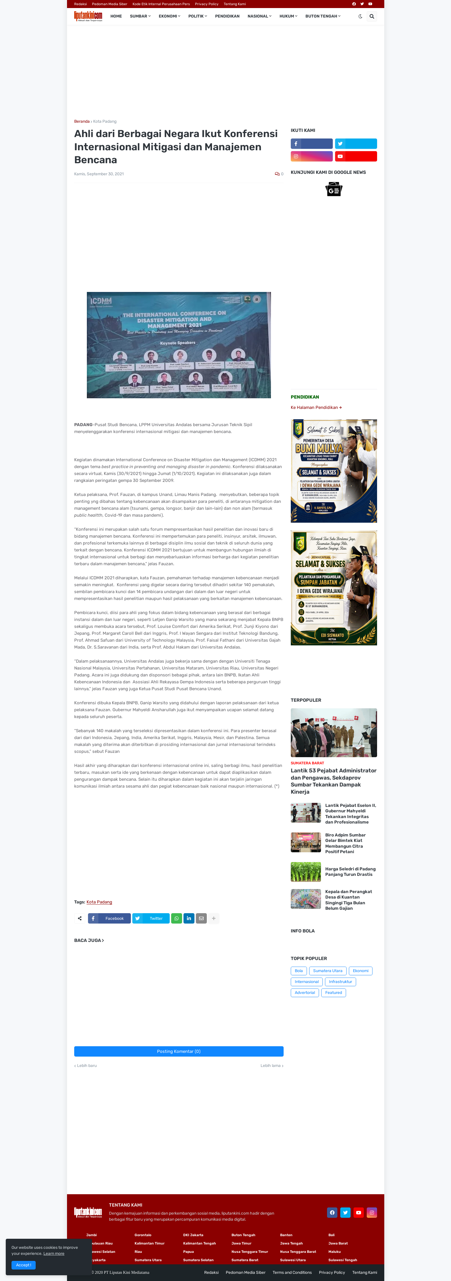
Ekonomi (360, 970)
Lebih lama (271, 1066)
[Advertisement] (225, 72)
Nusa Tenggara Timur (250, 1252)
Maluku (334, 1252)
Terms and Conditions (292, 1272)
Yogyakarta (96, 1260)
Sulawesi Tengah (342, 1260)
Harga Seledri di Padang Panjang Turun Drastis (350, 871)
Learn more (53, 1253)
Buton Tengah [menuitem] (321, 16)
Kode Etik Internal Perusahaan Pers (161, 4)
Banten (286, 1235)
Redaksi (80, 4)
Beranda (82, 122)
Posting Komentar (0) (178, 1051)
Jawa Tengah (291, 1243)
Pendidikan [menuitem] (227, 16)
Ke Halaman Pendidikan (316, 407)
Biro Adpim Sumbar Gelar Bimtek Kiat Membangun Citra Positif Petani (345, 843)
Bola (299, 970)
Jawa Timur (241, 1243)
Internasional (307, 981)
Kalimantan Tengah (199, 1243)
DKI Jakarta (193, 1235)
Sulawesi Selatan (100, 1252)
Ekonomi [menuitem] (168, 16)
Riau (138, 1252)
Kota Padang (104, 122)
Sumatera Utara (328, 970)
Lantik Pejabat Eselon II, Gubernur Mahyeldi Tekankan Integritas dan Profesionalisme (350, 814)
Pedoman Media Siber (109, 4)
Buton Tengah (243, 1235)
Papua (188, 1252)
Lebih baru (87, 1066)
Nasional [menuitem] (258, 16)
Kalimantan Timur (150, 1243)
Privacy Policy (207, 4)
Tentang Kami (235, 4)
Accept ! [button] (23, 1265)
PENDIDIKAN (305, 397)
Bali (331, 1235)
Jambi (91, 1235)
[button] (360, 16)
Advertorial (305, 992)
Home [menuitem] (116, 16)
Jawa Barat (338, 1243)
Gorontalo (143, 1235)
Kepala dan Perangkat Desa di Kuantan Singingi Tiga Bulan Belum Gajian (348, 900)
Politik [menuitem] (196, 16)
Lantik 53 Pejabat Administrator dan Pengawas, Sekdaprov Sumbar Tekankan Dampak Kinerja (334, 781)
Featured (333, 992)
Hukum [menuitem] (287, 16)
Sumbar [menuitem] (138, 16)
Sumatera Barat (245, 1260)
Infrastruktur (340, 981)
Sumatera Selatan (198, 1260)
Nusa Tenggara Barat (298, 1252)
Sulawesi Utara (293, 1260)
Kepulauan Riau (99, 1243)
